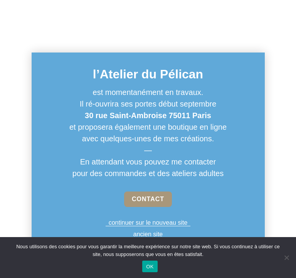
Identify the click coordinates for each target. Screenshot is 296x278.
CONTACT (148, 199)
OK (149, 267)
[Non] (286, 257)
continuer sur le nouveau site (148, 222)
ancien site (148, 234)
